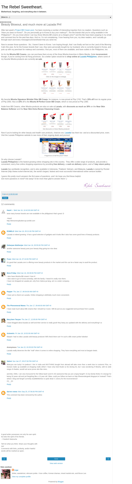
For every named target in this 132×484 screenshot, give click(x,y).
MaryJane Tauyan (14, 319)
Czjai (16, 470)
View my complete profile (21, 477)
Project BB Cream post (24, 30)
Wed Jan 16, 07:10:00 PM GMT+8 (25, 259)
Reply (9, 224)
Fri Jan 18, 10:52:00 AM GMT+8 (27, 333)
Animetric (11, 333)
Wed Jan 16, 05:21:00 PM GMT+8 (28, 231)
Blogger (61, 482)
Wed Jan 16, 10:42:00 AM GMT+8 (26, 210)
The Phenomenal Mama (16, 306)
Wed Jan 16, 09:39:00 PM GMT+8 (30, 273)
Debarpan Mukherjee (15, 245)
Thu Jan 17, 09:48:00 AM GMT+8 (38, 306)
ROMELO (10, 231)
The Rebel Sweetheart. (22, 7)
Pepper (10, 292)
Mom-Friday (11, 273)
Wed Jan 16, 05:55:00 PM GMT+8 (37, 245)
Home (56, 459)
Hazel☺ (10, 210)
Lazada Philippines (88, 57)
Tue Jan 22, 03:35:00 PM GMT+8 (29, 347)
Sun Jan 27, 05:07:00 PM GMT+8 (25, 361)
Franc (9, 259)
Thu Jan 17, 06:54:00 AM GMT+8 (25, 292)
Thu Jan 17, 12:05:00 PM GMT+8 (34, 319)
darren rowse (12, 392)
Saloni (9, 361)
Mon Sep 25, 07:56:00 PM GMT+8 (31, 392)
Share (5, 198)
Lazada (68, 133)
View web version (56, 463)
